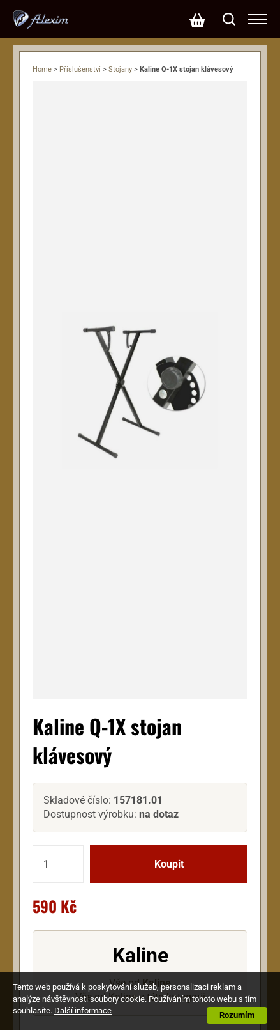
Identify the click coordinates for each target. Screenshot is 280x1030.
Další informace (83, 1010)
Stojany (120, 69)
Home (42, 69)
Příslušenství (80, 69)
